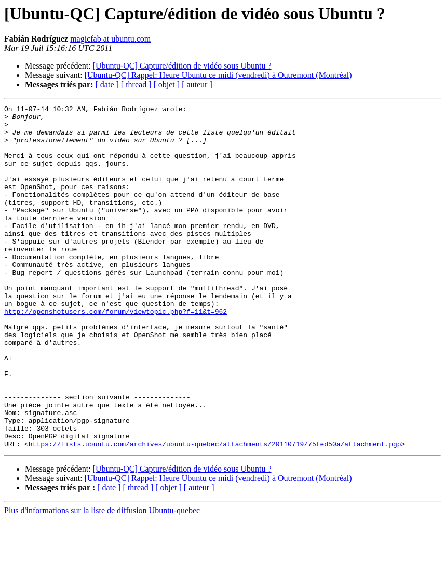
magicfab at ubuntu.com (110, 38)
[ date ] (107, 84)
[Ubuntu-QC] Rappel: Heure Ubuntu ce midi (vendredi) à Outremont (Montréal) (218, 75)
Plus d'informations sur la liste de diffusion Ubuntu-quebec (102, 578)
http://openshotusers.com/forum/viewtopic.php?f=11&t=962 (115, 353)
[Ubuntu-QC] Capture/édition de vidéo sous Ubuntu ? (182, 65)
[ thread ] (136, 84)
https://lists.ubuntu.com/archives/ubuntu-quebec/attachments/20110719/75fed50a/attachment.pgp (215, 512)
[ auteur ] (197, 84)
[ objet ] (166, 84)
